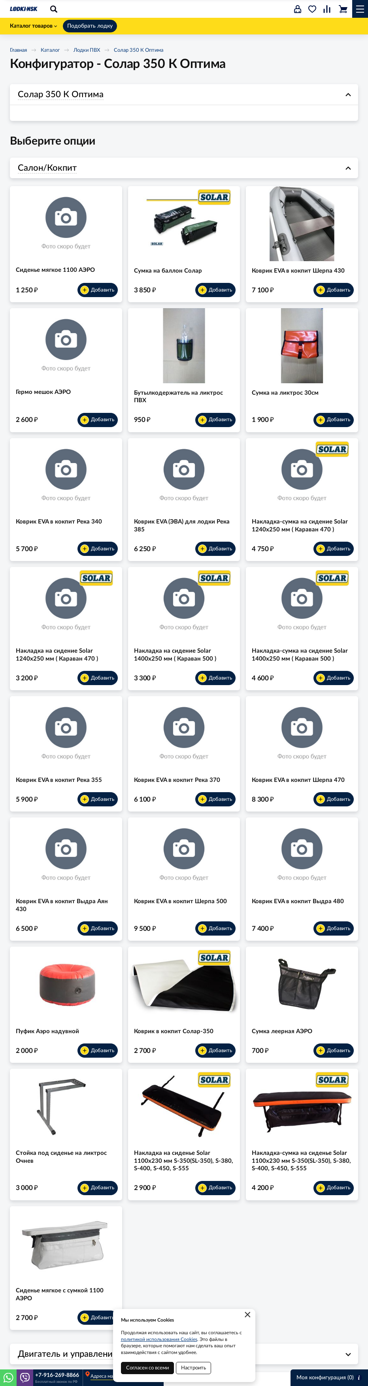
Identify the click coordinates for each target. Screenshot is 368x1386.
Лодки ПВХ (87, 50)
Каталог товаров (33, 26)
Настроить (193, 1368)
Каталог (50, 50)
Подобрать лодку (90, 26)
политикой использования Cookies (159, 1339)
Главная (18, 50)
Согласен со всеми (147, 1368)
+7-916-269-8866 (57, 1375)
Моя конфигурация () (329, 1378)
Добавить (97, 290)
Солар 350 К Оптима (138, 50)
